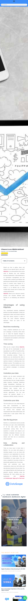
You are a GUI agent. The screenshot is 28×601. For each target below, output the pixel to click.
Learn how (14, 527)
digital (23, 497)
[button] (14, 1)
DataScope (9, 478)
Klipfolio (5, 271)
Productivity (5, 253)
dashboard (16, 497)
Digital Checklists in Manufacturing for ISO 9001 (13, 569)
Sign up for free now (18, 478)
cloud (8, 495)
